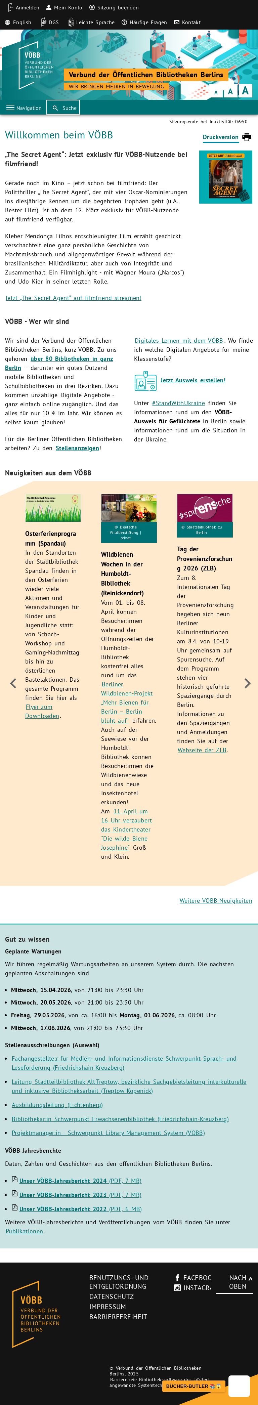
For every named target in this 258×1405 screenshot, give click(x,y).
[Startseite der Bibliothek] (35, 65)
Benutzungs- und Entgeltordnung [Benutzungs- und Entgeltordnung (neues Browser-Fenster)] (118, 1282)
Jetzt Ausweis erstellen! (193, 380)
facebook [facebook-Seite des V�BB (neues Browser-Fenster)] (197, 1277)
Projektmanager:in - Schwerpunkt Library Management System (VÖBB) (108, 1133)
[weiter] (245, 683)
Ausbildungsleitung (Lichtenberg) (57, 1105)
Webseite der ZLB (202, 750)
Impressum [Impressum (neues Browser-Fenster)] (107, 1306)
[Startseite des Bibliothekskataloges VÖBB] (44, 1315)
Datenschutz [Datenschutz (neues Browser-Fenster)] (111, 1296)
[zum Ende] (12, 683)
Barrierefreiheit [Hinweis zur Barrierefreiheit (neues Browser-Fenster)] (118, 1316)
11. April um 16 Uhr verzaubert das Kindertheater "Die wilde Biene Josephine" (126, 829)
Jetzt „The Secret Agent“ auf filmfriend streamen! (73, 298)
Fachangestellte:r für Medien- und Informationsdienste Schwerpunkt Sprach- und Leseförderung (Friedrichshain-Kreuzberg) (124, 1063)
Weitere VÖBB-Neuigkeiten (216, 900)
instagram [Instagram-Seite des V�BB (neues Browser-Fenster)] (197, 1287)
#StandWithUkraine (178, 403)
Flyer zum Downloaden (42, 711)
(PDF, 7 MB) (80, 1181)
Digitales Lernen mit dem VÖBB (179, 340)
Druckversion (221, 137)
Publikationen (24, 1231)
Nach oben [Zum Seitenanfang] (237, 1282)
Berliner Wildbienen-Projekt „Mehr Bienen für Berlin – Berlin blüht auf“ (127, 702)
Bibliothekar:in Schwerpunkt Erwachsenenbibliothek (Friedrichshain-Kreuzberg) (120, 1119)
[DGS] (47, 22)
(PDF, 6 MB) (80, 1209)
